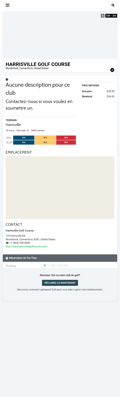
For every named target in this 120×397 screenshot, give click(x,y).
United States (41, 68)
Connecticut (26, 68)
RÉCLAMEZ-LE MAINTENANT (59, 282)
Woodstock (12, 68)
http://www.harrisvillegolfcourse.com (26, 246)
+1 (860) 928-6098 (56, 265)
